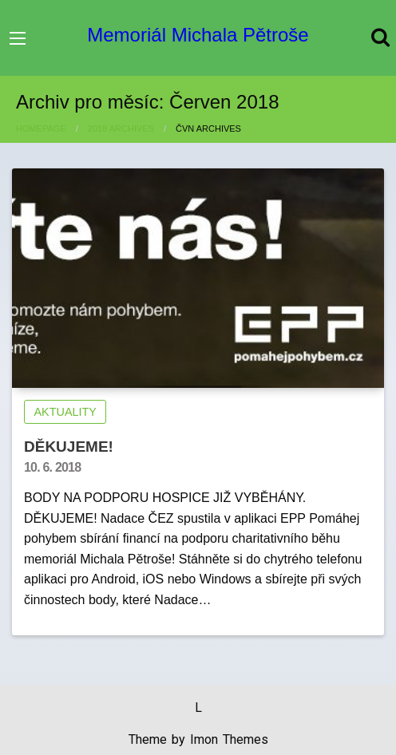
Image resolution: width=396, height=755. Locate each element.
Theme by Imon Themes (198, 739)
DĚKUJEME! (68, 446)
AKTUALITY (65, 411)
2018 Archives (121, 128)
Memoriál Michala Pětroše (197, 34)
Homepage (41, 128)
